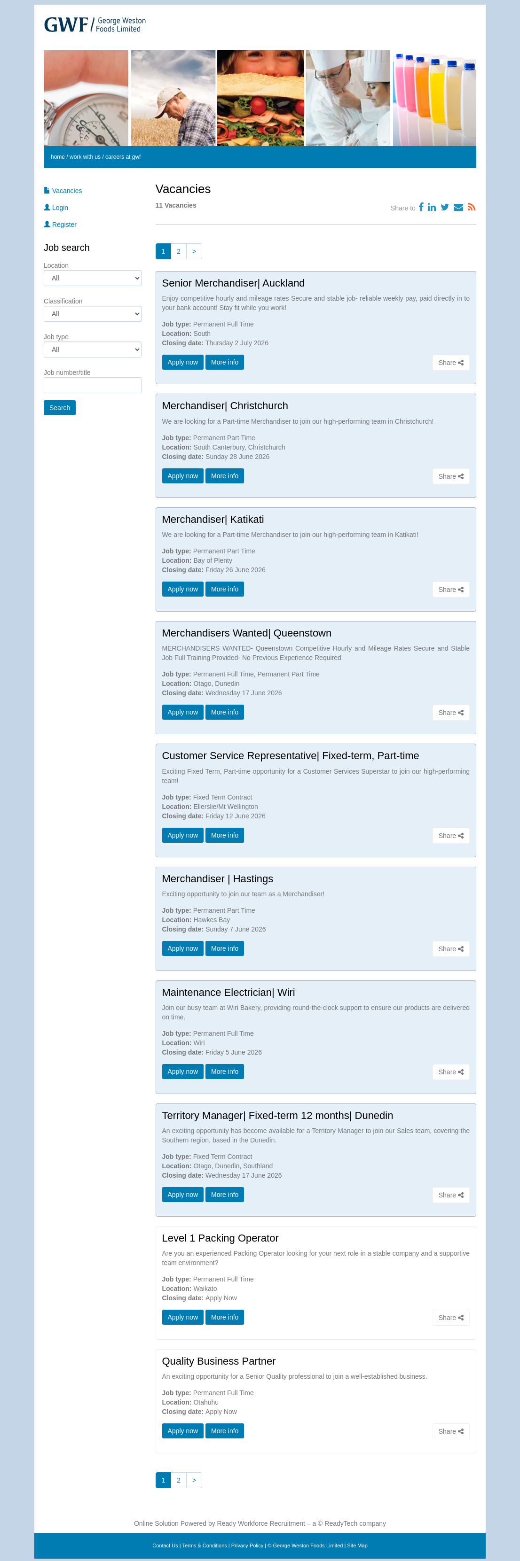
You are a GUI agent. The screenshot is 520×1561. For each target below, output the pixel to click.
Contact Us (165, 1543)
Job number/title (67, 372)
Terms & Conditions (204, 1543)
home (58, 157)
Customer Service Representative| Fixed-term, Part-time (290, 755)
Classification (63, 301)
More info (224, 362)
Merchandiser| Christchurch (225, 406)
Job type (56, 337)
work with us (85, 157)
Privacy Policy (247, 1543)
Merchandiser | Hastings (218, 878)
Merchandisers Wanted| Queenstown (247, 632)
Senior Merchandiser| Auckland (233, 283)
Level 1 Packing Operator (220, 1236)
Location (56, 265)
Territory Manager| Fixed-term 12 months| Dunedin (278, 1113)
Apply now (183, 362)
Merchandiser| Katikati (213, 519)
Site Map (357, 1543)
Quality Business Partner (219, 1359)
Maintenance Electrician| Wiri (228, 991)
